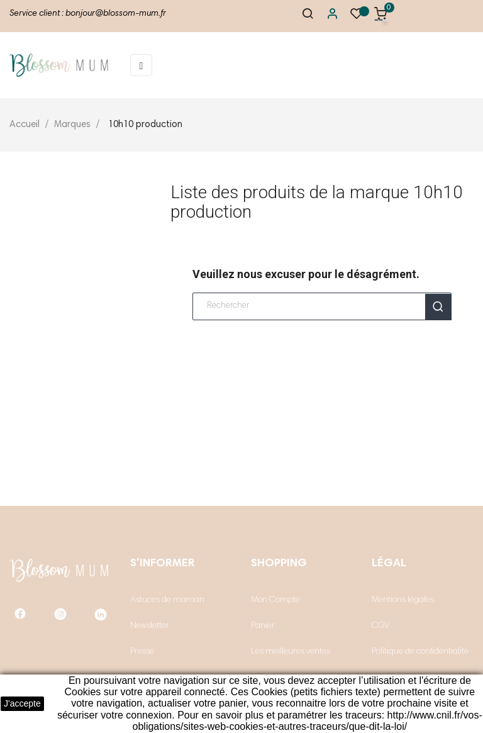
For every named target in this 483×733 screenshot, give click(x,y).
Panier (263, 626)
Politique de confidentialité (420, 651)
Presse (142, 651)
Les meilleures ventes (290, 651)
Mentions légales (403, 600)
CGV (380, 626)
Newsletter (149, 626)
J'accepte (22, 703)
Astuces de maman (167, 600)
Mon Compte (275, 600)
